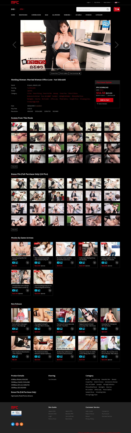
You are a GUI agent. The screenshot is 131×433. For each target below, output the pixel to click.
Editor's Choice (68, 93)
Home (13, 15)
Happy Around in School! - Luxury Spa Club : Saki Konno (87, 320)
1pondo (25, 91)
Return (88, 413)
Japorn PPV (68, 407)
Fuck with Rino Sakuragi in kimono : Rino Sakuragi (19, 320)
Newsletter (68, 416)
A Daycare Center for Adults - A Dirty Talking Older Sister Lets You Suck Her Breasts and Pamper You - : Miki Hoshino (87, 348)
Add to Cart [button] (105, 100)
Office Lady (26, 99)
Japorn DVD (52, 407)
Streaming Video (57, 99)
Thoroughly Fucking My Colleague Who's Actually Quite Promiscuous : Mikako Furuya (43, 320)
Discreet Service (107, 413)
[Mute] (105, 69)
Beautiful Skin (43, 93)
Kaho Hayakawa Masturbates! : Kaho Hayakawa (20, 348)
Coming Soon (36, 15)
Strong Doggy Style (70, 99)
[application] (65, 45)
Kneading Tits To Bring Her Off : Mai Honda (109, 320)
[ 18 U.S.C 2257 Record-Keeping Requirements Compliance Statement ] (99, 428)
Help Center (107, 2)
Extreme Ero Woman (81, 93)
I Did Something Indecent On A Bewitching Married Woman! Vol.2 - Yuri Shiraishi (43, 282)
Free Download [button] (75, 73)
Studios (88, 15)
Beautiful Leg (33, 93)
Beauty (51, 93)
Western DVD (52, 410)
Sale (46, 15)
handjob (36, 96)
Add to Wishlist (102, 103)
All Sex (25, 93)
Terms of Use (52, 416)
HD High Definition (46, 96)
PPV (21, 9)
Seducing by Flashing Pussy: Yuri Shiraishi (87, 254)
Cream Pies (59, 93)
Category (99, 15)
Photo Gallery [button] (64, 73)
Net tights (70, 96)
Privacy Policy (90, 416)
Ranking (67, 15)
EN (117, 2)
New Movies (23, 15)
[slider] (60, 68)
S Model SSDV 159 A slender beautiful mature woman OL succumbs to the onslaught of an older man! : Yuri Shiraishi (20, 282)
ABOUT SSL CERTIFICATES (16, 414)
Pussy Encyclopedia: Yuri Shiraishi (19, 254)
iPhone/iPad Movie (59, 96)
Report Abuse (90, 410)
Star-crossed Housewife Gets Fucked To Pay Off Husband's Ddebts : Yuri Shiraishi (42, 254)
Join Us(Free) (69, 413)
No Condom (84, 96)
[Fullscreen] (108, 69)
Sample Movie (46, 99)
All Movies (56, 15)
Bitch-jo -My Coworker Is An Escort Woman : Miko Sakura (110, 348)
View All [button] (14, 162)
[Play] (65, 45)
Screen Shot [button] (54, 73)
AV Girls (78, 15)
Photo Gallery (36, 99)
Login (89, 2)
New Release (17, 299)
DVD (13, 9)
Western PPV (69, 410)
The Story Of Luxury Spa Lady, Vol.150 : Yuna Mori (65, 320)
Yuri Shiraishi (27, 88)
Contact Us (105, 407)
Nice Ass (77, 96)
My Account (105, 410)
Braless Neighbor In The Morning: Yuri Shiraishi (109, 254)
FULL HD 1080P (27, 96)
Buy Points (97, 2)
